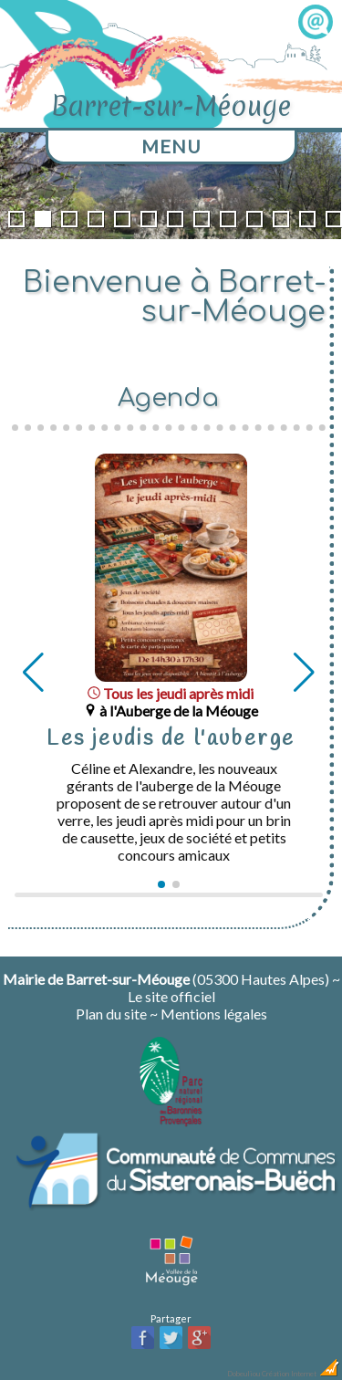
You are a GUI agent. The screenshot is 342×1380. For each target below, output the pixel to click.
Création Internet (301, 1373)
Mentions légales (214, 1013)
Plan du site (111, 1013)
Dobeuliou (243, 1373)
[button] (161, 884)
